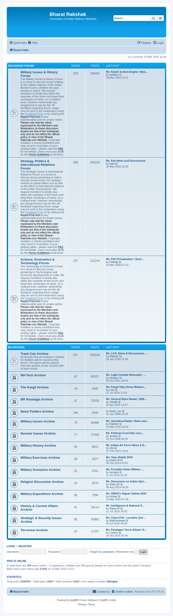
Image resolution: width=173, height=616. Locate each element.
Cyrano (114, 532)
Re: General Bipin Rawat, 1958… (126, 399)
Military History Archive (38, 445)
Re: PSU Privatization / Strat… (125, 259)
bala (112, 163)
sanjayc (114, 377)
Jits (112, 448)
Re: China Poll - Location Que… (126, 517)
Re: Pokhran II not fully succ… (125, 433)
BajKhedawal (117, 520)
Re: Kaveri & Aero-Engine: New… (127, 71)
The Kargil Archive (35, 387)
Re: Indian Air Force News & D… (126, 445)
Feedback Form (34, 113)
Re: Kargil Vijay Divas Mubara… (126, 386)
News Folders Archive (37, 411)
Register (25, 546)
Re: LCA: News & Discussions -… (127, 353)
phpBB (74, 600)
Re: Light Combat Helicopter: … (126, 374)
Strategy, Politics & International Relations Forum (38, 164)
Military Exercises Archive (40, 457)
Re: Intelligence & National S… (125, 505)
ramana (114, 472)
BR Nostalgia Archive (37, 399)
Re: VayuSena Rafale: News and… (127, 421)
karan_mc (115, 411)
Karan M (115, 460)
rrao (112, 389)
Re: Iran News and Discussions (125, 160)
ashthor (114, 74)
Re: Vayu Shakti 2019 (119, 457)
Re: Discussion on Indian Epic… (126, 481)
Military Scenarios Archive (40, 469)
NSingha (112, 581)
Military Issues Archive (38, 421)
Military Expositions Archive (42, 494)
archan (114, 436)
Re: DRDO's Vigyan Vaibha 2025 (126, 493)
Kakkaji (114, 262)
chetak (113, 401)
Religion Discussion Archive (42, 482)
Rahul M (115, 484)
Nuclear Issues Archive (38, 433)
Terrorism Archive (34, 530)
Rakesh (114, 356)
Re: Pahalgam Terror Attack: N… (126, 529)
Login (11, 546)
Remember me (127, 551)
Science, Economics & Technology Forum (38, 261)
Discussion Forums (21, 66)
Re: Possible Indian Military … (125, 469)
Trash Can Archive (34, 353)
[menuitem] (32, 43)
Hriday (113, 496)
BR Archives (16, 347)
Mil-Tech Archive (33, 375)
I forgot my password (101, 551)
